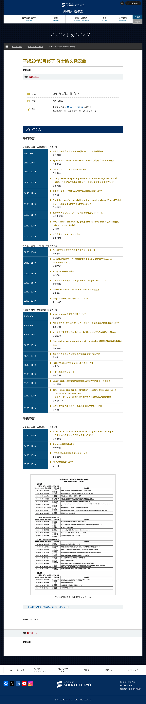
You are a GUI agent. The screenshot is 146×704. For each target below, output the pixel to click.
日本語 (137, 17)
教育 (55, 19)
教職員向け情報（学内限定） (131, 689)
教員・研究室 (81, 19)
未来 (104, 19)
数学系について (29, 19)
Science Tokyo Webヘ (128, 682)
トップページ (8, 19)
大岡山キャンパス (74, 107)
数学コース (34, 76)
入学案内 (123, 19)
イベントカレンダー (35, 46)
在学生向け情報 (126, 685)
